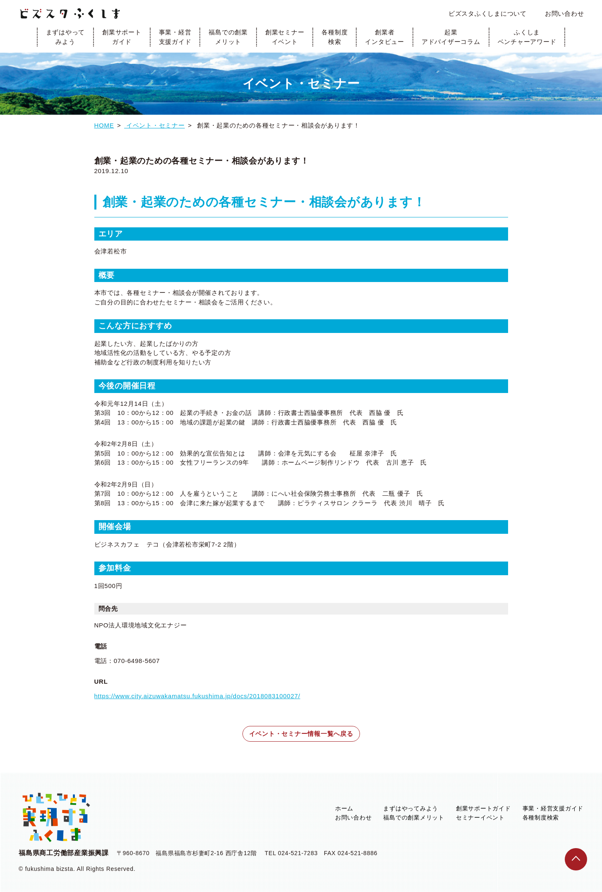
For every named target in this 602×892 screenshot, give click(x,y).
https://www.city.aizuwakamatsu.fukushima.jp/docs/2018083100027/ (197, 695)
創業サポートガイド (122, 37)
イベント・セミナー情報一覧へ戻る (301, 733)
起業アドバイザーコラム (451, 37)
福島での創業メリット (228, 37)
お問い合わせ (564, 13)
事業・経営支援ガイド (175, 37)
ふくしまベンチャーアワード (527, 37)
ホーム (344, 808)
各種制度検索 (334, 37)
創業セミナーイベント (285, 37)
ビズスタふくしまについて (488, 13)
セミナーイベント (480, 817)
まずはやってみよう (65, 37)
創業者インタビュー (384, 37)
